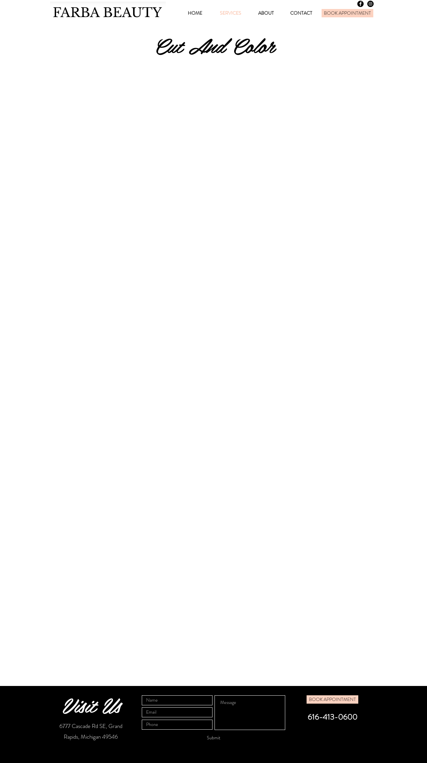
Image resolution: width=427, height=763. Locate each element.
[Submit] (213, 738)
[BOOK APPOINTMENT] (347, 13)
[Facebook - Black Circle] (360, 4)
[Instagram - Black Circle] (370, 4)
